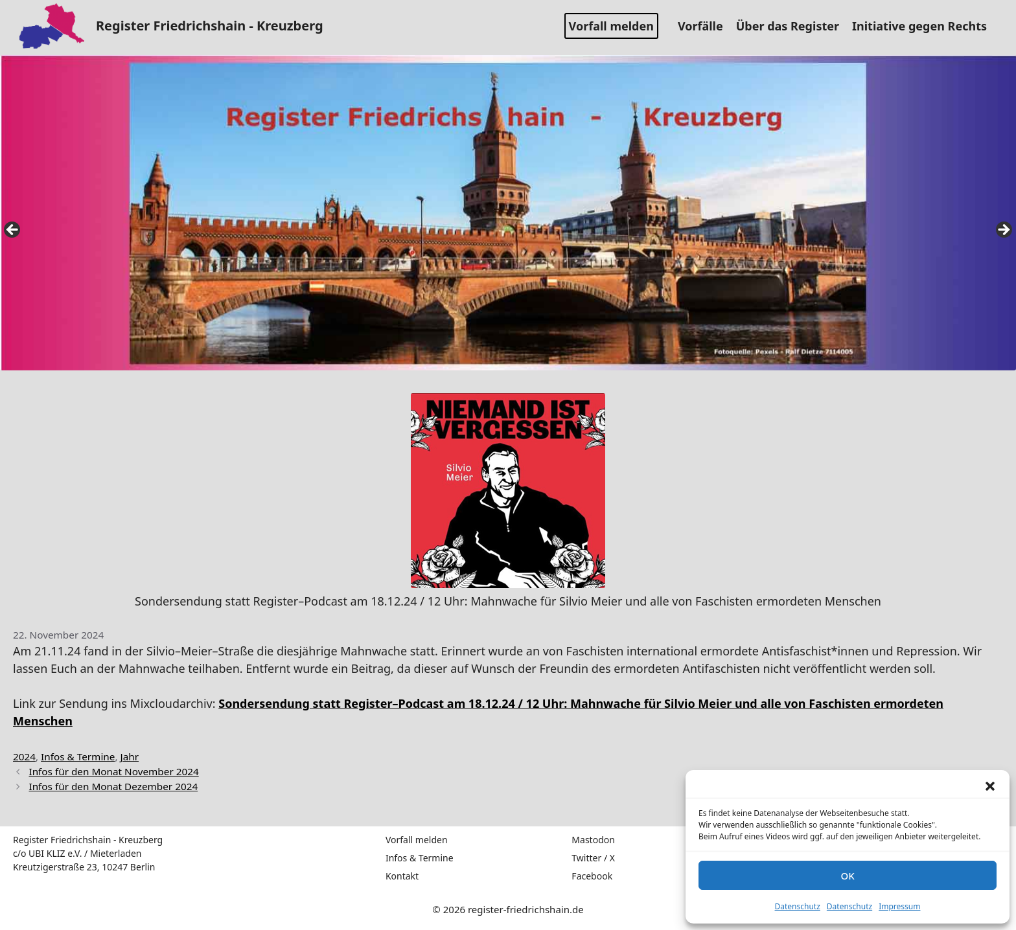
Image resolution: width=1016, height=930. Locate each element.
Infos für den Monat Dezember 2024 (113, 786)
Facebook (592, 876)
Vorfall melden (611, 26)
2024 (24, 756)
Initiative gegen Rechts (924, 26)
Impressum (899, 906)
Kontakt (402, 876)
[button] (990, 786)
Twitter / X (593, 858)
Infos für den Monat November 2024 (113, 771)
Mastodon (593, 840)
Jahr (130, 756)
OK (847, 875)
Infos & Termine (78, 756)
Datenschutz (797, 906)
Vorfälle (705, 26)
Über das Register (792, 26)
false (13, 230)
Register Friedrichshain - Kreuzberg (209, 25)
